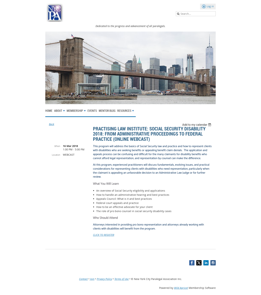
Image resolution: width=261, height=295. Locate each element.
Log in (210, 6)
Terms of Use (121, 279)
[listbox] (197, 124)
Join (92, 279)
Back (51, 124)
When (57, 146)
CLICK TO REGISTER (103, 235)
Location (56, 154)
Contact (83, 279)
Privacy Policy (104, 279)
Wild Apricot (181, 288)
